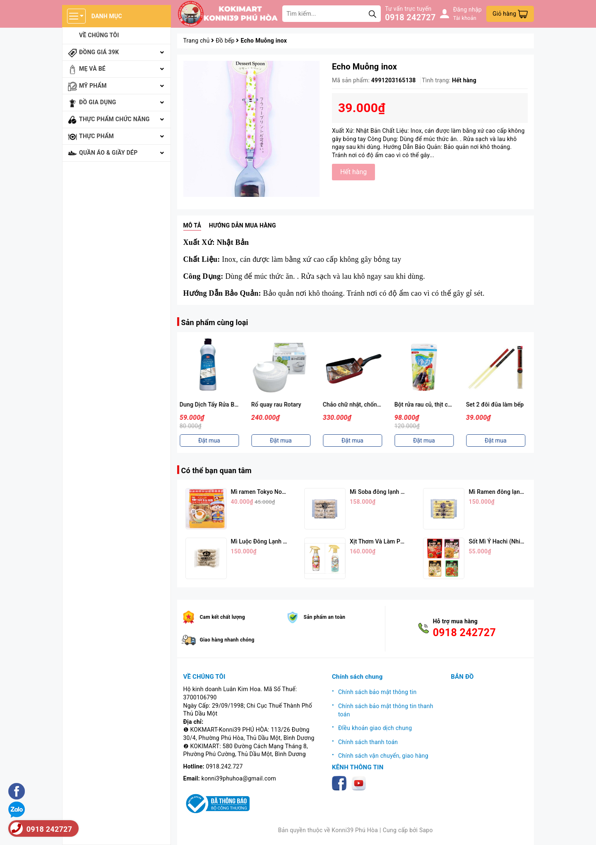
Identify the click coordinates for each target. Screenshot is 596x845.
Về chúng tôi (99, 35)
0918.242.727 (224, 766)
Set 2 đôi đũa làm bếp (499, 404)
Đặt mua (213, 440)
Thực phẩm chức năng (114, 119)
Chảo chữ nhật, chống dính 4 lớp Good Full (382, 404)
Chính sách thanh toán (368, 742)
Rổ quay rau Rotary (280, 404)
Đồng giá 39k (99, 52)
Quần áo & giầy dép (108, 152)
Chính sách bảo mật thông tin (377, 692)
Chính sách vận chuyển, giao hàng (383, 755)
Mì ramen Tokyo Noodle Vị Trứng (274, 491)
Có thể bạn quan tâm (216, 470)
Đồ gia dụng (97, 102)
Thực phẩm (96, 136)
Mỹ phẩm (93, 85)
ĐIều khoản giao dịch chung (375, 728)
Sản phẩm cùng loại (214, 322)
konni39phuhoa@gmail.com (239, 778)
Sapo (426, 830)
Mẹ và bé (92, 68)
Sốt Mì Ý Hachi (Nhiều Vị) (502, 541)
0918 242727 (410, 17)
